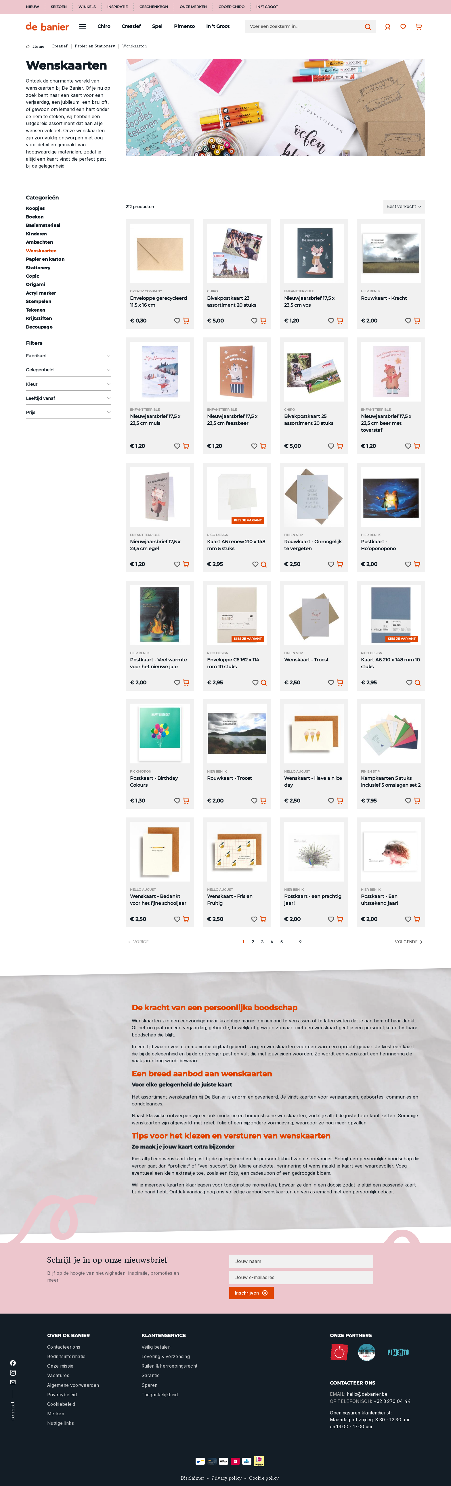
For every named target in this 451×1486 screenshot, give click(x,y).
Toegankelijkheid (160, 1394)
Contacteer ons (63, 1347)
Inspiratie (117, 7)
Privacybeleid (62, 1394)
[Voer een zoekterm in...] (306, 26)
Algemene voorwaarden (73, 1385)
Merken (55, 1413)
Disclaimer (192, 1478)
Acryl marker (41, 293)
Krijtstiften (39, 318)
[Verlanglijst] (402, 26)
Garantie (151, 1375)
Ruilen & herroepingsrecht (170, 1366)
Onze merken (193, 7)
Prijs (68, 412)
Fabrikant (68, 355)
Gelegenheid (68, 370)
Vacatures (58, 1375)
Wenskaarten (41, 251)
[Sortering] (404, 206)
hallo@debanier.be (367, 1394)
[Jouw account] (386, 26)
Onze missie (60, 1366)
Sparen (150, 1385)
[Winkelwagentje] (417, 26)
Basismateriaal (43, 225)
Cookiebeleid (61, 1404)
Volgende (409, 941)
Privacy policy (226, 1478)
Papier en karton (45, 259)
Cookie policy (264, 1478)
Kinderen (36, 234)
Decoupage (39, 327)
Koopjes (35, 208)
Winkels (87, 7)
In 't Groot (267, 7)
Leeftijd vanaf (68, 398)
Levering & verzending (166, 1356)
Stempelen (38, 301)
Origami (35, 284)
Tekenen (35, 310)
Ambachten (39, 242)
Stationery (38, 267)
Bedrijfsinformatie (66, 1356)
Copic (32, 276)
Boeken (34, 217)
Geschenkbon (153, 7)
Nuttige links (60, 1423)
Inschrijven (251, 1293)
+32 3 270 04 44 (392, 1401)
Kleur (68, 384)
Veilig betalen (156, 1347)
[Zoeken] (366, 26)
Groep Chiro (231, 7)
